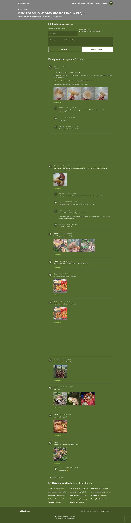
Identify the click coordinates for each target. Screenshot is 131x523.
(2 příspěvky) (79, 488)
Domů (74, 3)
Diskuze (104, 3)
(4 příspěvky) (101, 492)
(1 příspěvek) (99, 488)
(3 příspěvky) (56, 499)
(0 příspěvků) (56, 488)
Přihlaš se (82, 31)
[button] (63, 49)
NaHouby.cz (23, 3)
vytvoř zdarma (96, 31)
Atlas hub (90, 3)
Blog (111, 511)
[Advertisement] (31, 49)
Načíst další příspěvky (56, 478)
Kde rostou (81, 3)
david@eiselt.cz (70, 518)
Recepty (97, 3)
